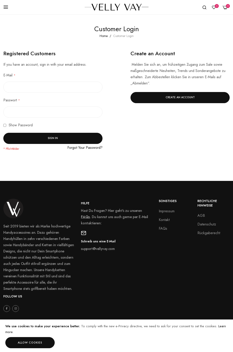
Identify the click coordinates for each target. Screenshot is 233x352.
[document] (116, 336)
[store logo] (117, 7)
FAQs (85, 216)
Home (104, 36)
